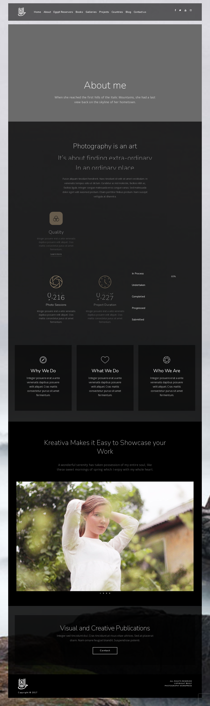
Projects (104, 12)
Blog (128, 12)
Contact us (140, 12)
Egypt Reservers (63, 12)
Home (37, 12)
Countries (117, 12)
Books (79, 12)
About (47, 12)
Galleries (91, 12)
